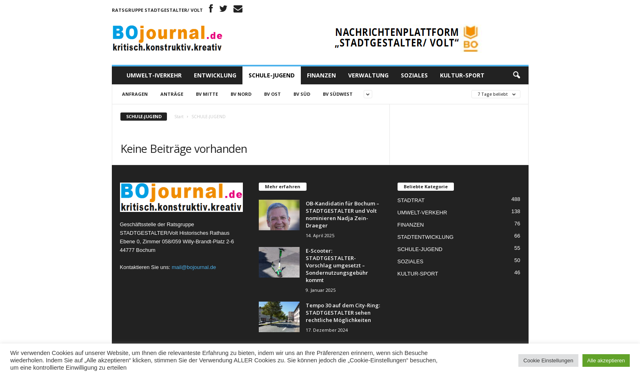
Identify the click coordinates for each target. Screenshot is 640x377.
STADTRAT (411, 200)
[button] (516, 75)
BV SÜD (301, 94)
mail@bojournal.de (194, 267)
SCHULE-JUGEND (272, 75)
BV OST (272, 94)
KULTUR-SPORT (462, 75)
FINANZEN (321, 75)
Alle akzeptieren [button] (606, 360)
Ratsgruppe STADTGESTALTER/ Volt (157, 10)
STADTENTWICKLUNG (426, 237)
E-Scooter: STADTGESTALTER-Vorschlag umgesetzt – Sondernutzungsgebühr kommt (337, 265)
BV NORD (241, 94)
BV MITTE (207, 94)
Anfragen (135, 94)
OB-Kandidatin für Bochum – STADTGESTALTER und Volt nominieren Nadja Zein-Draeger (342, 214)
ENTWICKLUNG (215, 75)
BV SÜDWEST (338, 94)
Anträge (171, 94)
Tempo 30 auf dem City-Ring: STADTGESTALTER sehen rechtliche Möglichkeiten (343, 313)
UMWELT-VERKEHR (422, 212)
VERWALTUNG (368, 75)
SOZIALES (414, 75)
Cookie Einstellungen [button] (548, 360)
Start (179, 116)
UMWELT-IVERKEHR (154, 75)
